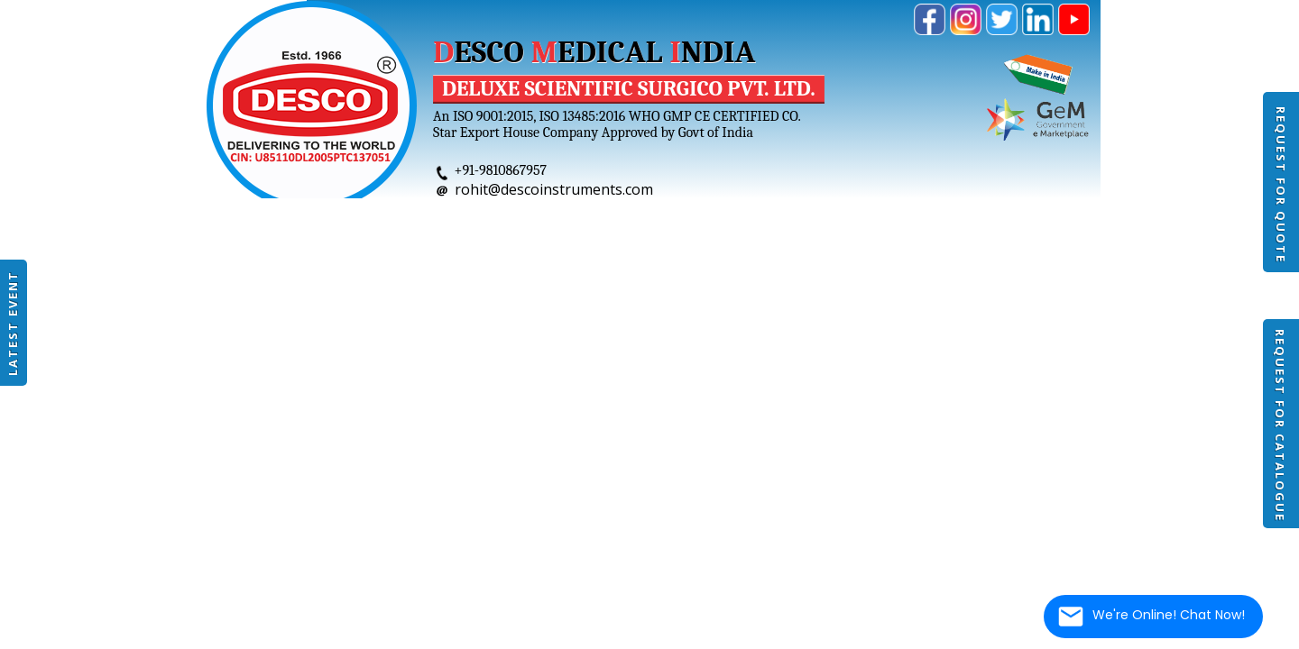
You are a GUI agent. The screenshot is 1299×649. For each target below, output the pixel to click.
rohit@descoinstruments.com (554, 189)
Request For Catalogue (1280, 425)
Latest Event (13, 323)
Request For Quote (1281, 184)
